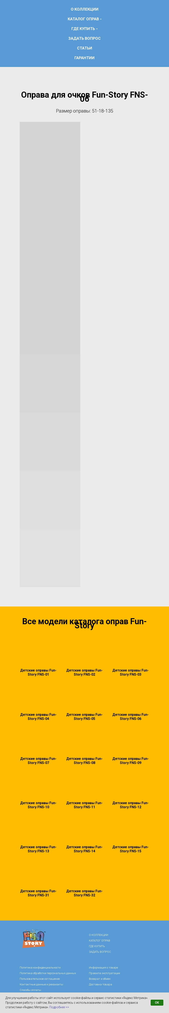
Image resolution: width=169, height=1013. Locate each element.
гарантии (84, 58)
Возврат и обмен (100, 978)
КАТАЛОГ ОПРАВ (99, 940)
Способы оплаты (30, 990)
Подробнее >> (59, 1007)
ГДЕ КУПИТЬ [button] (83, 28)
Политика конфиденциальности (40, 967)
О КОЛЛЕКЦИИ (84, 9)
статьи (84, 48)
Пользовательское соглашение (40, 978)
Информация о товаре (103, 967)
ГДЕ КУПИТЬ (97, 946)
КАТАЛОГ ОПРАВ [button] (83, 19)
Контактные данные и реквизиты (41, 984)
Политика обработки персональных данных (48, 973)
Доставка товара (100, 984)
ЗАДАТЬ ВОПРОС (84, 38)
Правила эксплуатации (104, 973)
